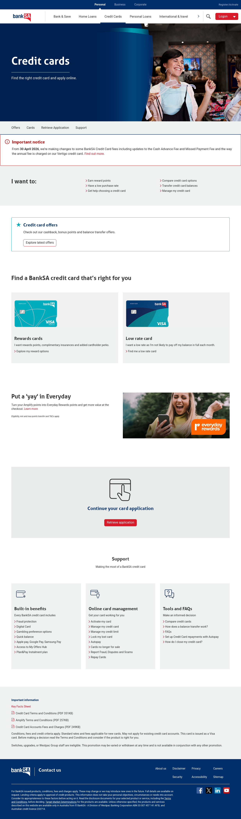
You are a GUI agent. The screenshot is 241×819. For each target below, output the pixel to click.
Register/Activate (228, 4)
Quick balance (25, 636)
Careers (218, 768)
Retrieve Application (55, 128)
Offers (15, 128)
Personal (99, 4)
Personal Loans (140, 16)
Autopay (96, 641)
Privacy (196, 768)
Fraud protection (26, 621)
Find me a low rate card (142, 351)
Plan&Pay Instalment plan (32, 652)
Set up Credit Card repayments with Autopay (192, 636)
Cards (31, 128)
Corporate (140, 4)
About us (160, 768)
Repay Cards (98, 657)
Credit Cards (113, 16)
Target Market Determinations (61, 802)
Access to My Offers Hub (31, 647)
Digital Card (23, 626)
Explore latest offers (40, 242)
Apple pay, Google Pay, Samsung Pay (38, 641)
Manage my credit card (176, 190)
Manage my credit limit (105, 631)
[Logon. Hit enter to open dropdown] (226, 16)
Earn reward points (99, 180)
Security (177, 776)
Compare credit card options (179, 180)
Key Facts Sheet (21, 706)
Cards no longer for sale (105, 647)
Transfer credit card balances (180, 185)
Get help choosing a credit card (107, 190)
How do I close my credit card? (183, 641)
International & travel (173, 16)
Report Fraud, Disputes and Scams (112, 652)
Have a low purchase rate (103, 185)
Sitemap (218, 776)
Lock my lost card (101, 636)
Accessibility (199, 776)
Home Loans (88, 16)
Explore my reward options (32, 351)
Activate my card (101, 621)
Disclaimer (179, 768)
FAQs (168, 631)
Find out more (94, 154)
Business (120, 4)
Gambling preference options (34, 631)
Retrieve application (120, 522)
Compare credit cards (178, 621)
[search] (209, 16)
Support (81, 128)
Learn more (31, 408)
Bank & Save (62, 16)
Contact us (50, 770)
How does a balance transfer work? (186, 626)
